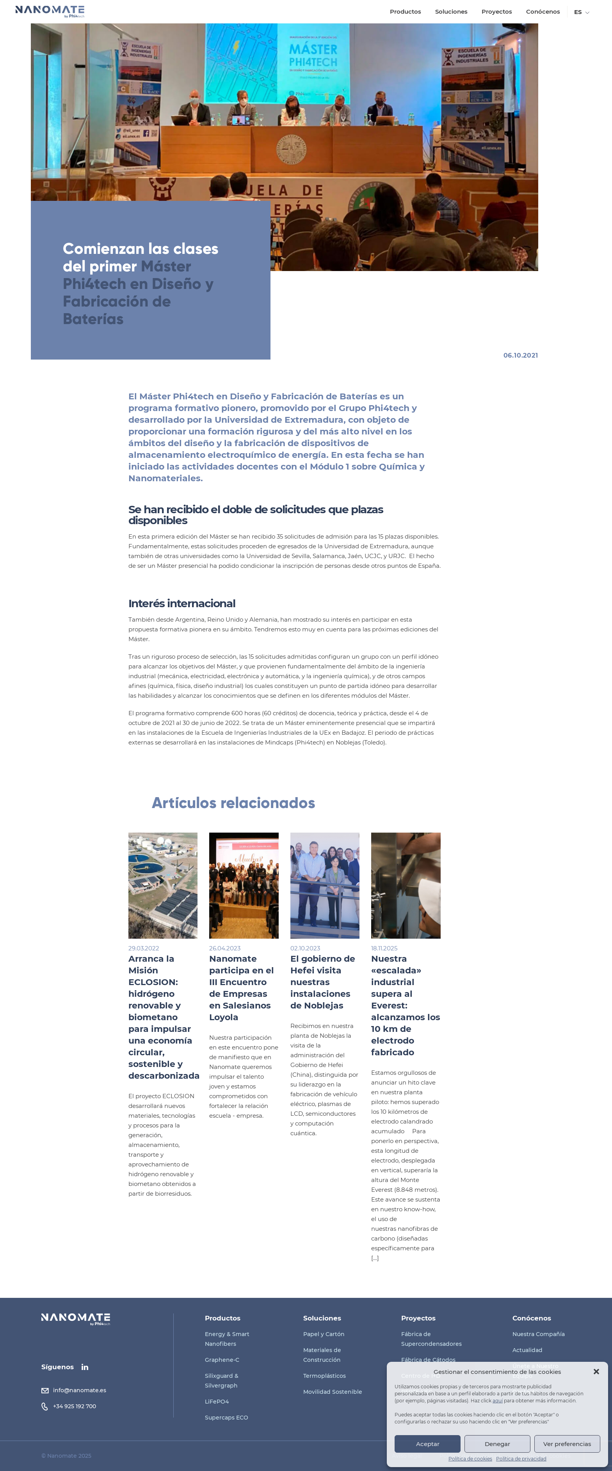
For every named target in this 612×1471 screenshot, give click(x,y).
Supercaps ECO (226, 1417)
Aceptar (427, 1444)
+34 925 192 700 (74, 1406)
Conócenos (542, 11)
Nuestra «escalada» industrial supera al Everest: (427, 1005)
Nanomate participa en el (263, 988)
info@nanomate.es (79, 1390)
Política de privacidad (521, 1459)
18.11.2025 (406, 948)
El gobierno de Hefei (344, 982)
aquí (498, 1401)
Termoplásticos (324, 1375)
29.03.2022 (165, 948)
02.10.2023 (327, 948)
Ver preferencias (567, 1444)
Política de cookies (470, 1459)
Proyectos (496, 11)
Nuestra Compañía (538, 1334)
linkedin (85, 1367)
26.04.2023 (246, 948)
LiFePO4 (217, 1401)
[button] (596, 1371)
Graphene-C (222, 1359)
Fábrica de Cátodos (428, 1359)
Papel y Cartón (324, 1334)
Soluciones (450, 11)
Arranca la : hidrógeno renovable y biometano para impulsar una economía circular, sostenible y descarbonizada (184, 1017)
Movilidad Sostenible (332, 1391)
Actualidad (527, 1350)
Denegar (497, 1444)
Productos (404, 11)
